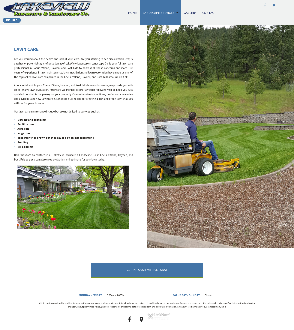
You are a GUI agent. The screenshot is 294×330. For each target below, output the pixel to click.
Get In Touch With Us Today (147, 270)
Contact (209, 12)
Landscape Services (158, 12)
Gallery (190, 12)
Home (132, 12)
